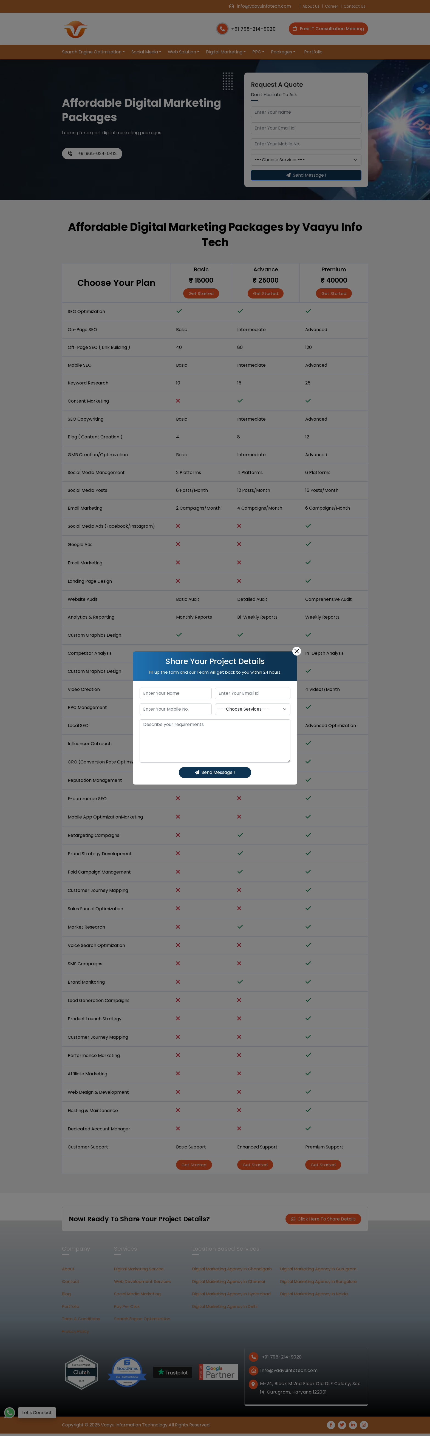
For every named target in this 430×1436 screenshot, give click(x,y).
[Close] (296, 651)
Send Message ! (215, 772)
